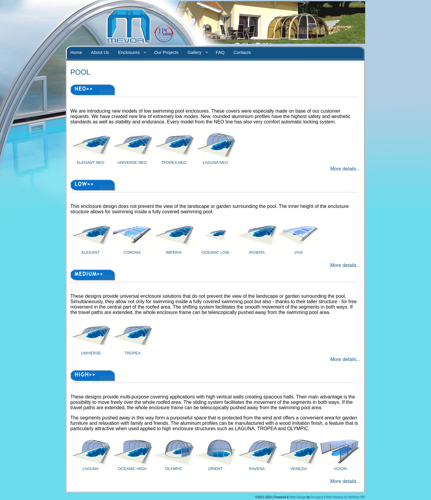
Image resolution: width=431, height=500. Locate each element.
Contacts (242, 52)
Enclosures (129, 52)
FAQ (220, 52)
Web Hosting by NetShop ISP (345, 497)
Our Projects (166, 52)
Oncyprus (317, 497)
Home (76, 52)
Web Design (298, 497)
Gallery (195, 52)
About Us (100, 52)
